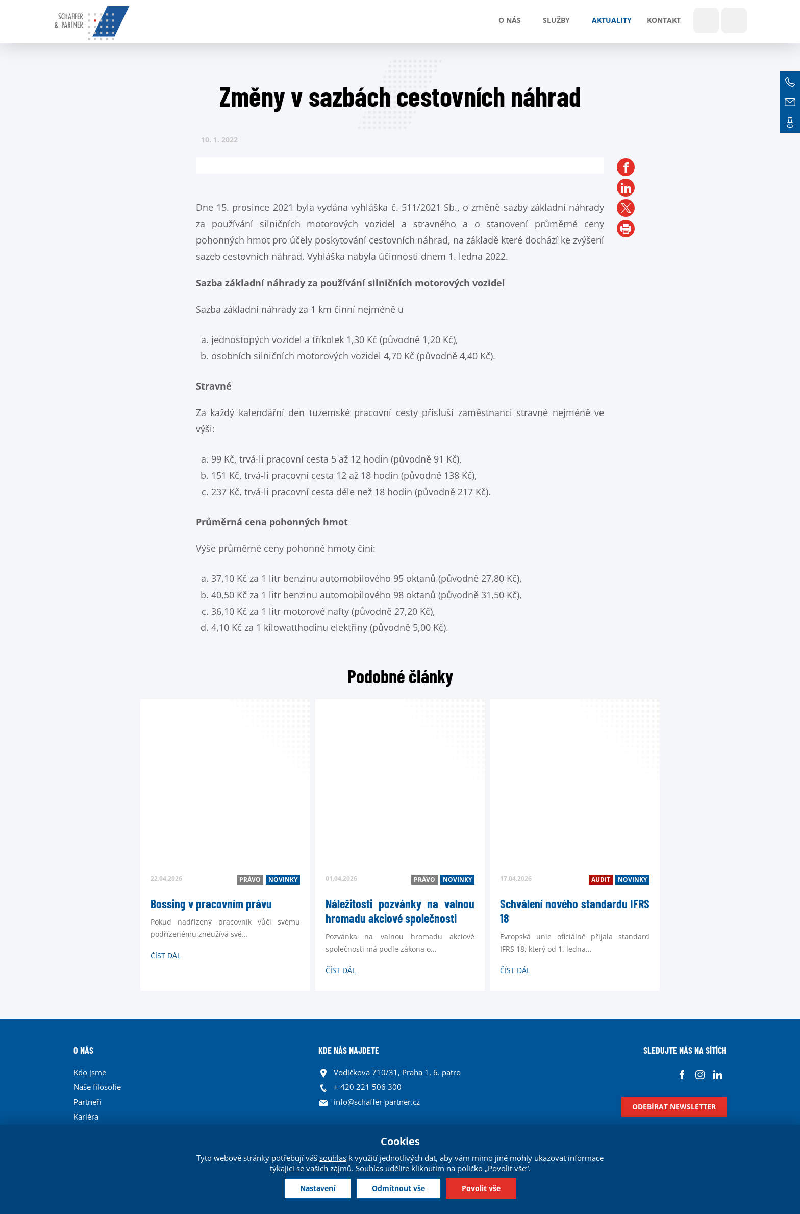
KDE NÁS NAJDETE (348, 1050)
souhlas (332, 1158)
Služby (556, 20)
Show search (706, 20)
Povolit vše (481, 1188)
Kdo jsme (89, 1072)
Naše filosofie (97, 1087)
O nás (509, 20)
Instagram (700, 1075)
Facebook (682, 1075)
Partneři (87, 1102)
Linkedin (718, 1075)
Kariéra (85, 1116)
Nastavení (317, 1188)
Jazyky (734, 20)
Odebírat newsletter (674, 1106)
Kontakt (664, 20)
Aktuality (612, 20)
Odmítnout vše (398, 1188)
